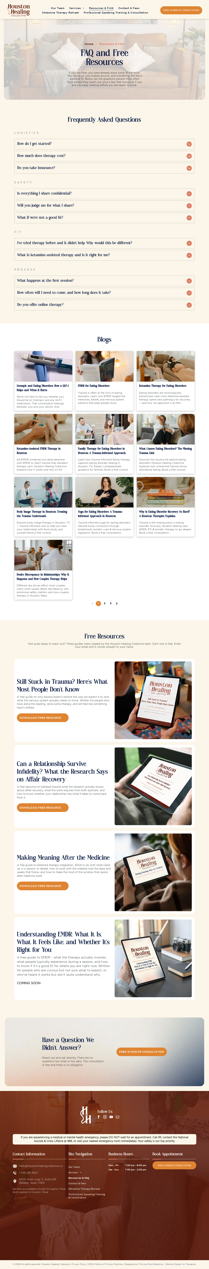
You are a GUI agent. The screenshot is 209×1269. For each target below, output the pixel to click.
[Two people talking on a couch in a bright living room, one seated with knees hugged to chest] (166, 429)
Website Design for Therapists (180, 1264)
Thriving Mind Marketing (150, 1264)
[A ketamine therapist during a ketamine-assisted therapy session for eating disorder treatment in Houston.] (166, 366)
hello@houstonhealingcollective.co (41, 1166)
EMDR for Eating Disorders (93, 386)
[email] (117, 1117)
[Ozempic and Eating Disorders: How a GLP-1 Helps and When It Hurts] (43, 366)
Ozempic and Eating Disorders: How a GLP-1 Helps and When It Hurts (43, 388)
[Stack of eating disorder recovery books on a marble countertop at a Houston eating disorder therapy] (166, 492)
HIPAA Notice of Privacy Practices (105, 1264)
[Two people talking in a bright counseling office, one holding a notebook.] (43, 492)
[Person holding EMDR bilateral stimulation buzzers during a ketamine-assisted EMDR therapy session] (43, 429)
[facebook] (98, 1117)
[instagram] (104, 1117)
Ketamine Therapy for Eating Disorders (162, 386)
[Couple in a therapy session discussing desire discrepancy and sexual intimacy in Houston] (43, 555)
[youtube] (111, 1117)
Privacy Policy (79, 1264)
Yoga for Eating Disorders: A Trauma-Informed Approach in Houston (100, 514)
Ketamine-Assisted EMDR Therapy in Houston (39, 451)
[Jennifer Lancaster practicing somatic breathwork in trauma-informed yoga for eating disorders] (104, 492)
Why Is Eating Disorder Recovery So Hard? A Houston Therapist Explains (164, 514)
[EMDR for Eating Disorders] (104, 366)
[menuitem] (57, 6)
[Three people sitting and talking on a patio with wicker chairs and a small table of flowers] (104, 429)
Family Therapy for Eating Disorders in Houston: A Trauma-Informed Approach (102, 451)
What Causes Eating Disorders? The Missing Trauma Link (165, 451)
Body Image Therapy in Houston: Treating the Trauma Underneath (42, 514)
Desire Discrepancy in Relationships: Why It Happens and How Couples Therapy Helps (43, 577)
